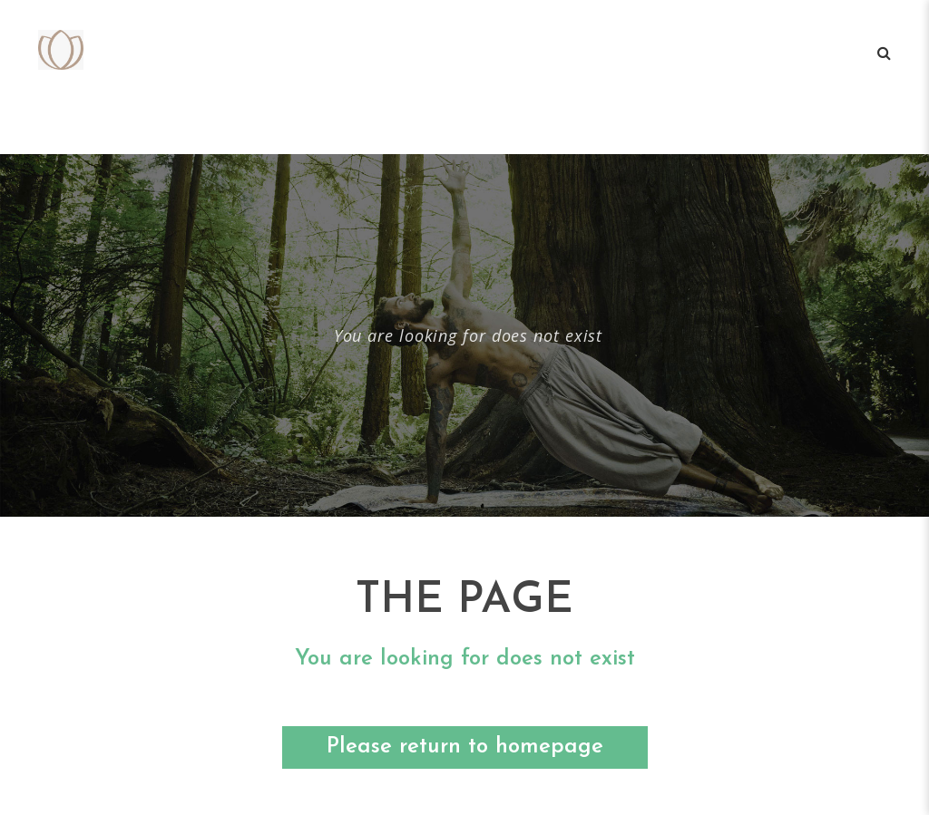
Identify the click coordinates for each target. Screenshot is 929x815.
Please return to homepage (465, 747)
